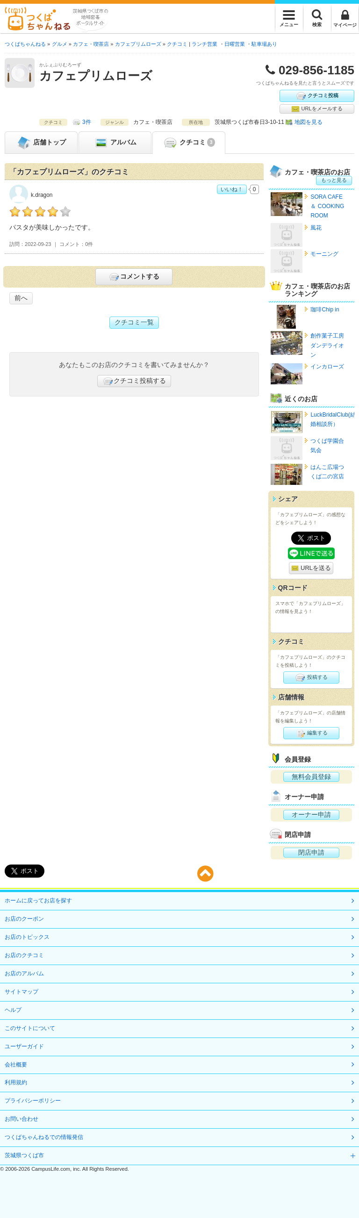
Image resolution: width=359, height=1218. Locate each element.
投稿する (311, 677)
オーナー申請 (311, 814)
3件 (86, 122)
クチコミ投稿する (134, 381)
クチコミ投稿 (316, 95)
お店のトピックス (27, 937)
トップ (41, 142)
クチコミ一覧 (134, 322)
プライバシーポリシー (33, 1100)
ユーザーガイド (24, 1046)
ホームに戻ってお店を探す (38, 900)
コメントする (133, 276)
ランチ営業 (204, 44)
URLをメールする (316, 109)
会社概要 (16, 1064)
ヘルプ (13, 1010)
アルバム (114, 142)
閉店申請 (311, 852)
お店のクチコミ (24, 955)
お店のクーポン (24, 918)
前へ (21, 298)
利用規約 (16, 1082)
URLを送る (311, 568)
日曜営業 (234, 44)
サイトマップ (21, 991)
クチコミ (189, 142)
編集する (311, 733)
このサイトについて (30, 1028)
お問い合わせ (21, 1119)
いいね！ (232, 189)
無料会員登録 (311, 776)
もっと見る (334, 180)
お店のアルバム (24, 973)
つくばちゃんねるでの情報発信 (44, 1137)
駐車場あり (264, 44)
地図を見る (308, 122)
